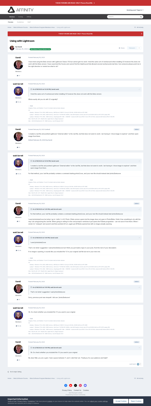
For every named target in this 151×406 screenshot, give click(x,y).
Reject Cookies (135, 401)
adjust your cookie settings (99, 401)
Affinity (29, 17)
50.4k (18, 102)
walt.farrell (18, 84)
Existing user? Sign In (135, 10)
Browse (12, 17)
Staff (29, 22)
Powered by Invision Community (75, 394)
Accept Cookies (120, 401)
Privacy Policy (67, 390)
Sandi (20, 47)
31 (18, 75)
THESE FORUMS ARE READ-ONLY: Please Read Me (73, 3)
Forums (10, 22)
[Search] (117, 16)
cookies (49, 401)
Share (122, 48)
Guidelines (20, 22)
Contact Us (77, 390)
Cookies (86, 390)
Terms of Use (12, 401)
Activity (20, 17)
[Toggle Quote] (31, 89)
